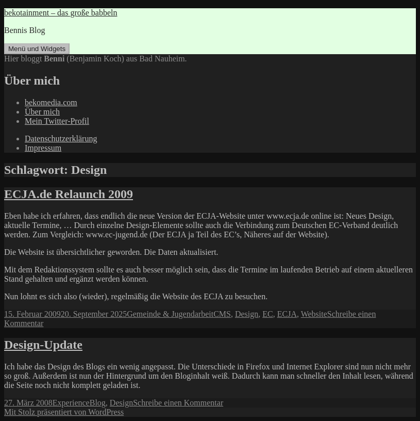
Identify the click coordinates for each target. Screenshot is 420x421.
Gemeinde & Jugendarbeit (170, 314)
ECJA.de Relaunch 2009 (68, 194)
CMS (222, 314)
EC (267, 314)
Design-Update (43, 344)
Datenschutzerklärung (61, 138)
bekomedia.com (51, 102)
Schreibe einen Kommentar (178, 402)
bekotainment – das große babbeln (60, 12)
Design (246, 314)
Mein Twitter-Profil (57, 121)
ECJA (287, 314)
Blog (98, 402)
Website (314, 314)
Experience (71, 402)
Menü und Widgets (36, 49)
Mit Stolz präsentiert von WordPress (64, 412)
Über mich (42, 111)
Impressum (43, 147)
